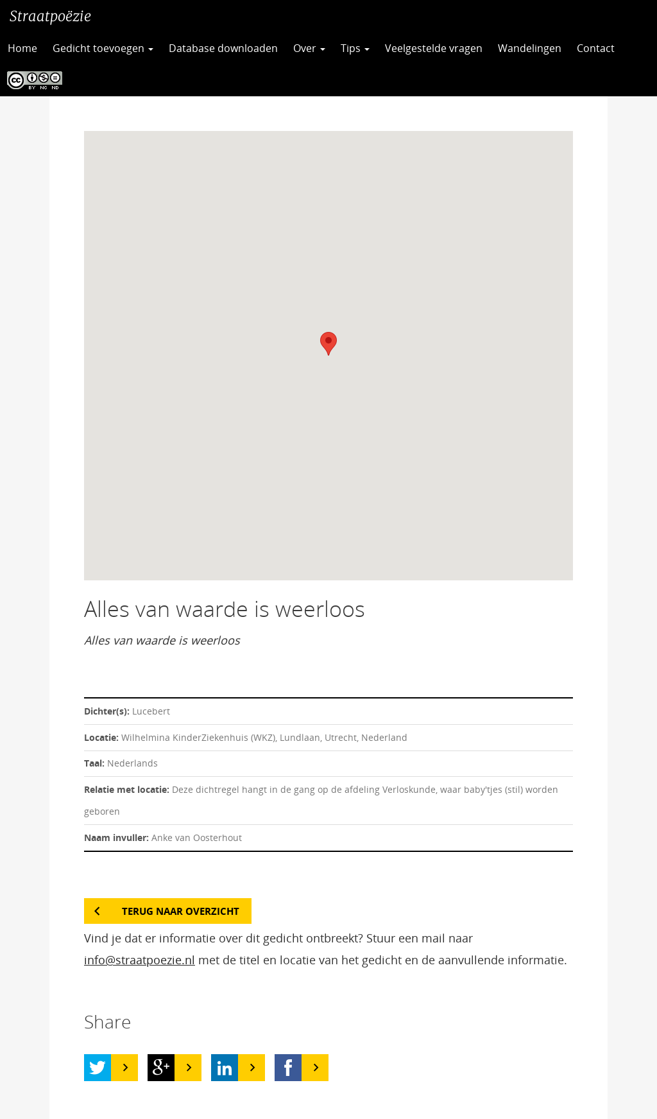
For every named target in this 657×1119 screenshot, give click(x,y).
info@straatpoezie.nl (139, 959)
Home (22, 48)
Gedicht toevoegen (103, 48)
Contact (596, 48)
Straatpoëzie (50, 16)
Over (309, 48)
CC (31, 80)
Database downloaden (223, 48)
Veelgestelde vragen (433, 48)
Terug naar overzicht (180, 911)
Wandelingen (529, 48)
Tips (355, 48)
